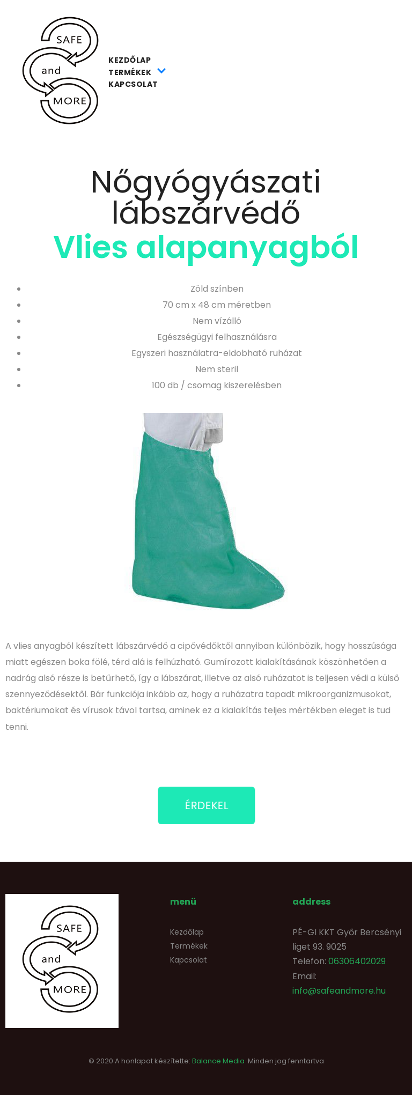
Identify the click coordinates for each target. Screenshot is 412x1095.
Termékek (137, 72)
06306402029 (357, 961)
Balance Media (218, 1061)
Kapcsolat (133, 84)
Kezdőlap (129, 60)
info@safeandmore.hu (339, 991)
